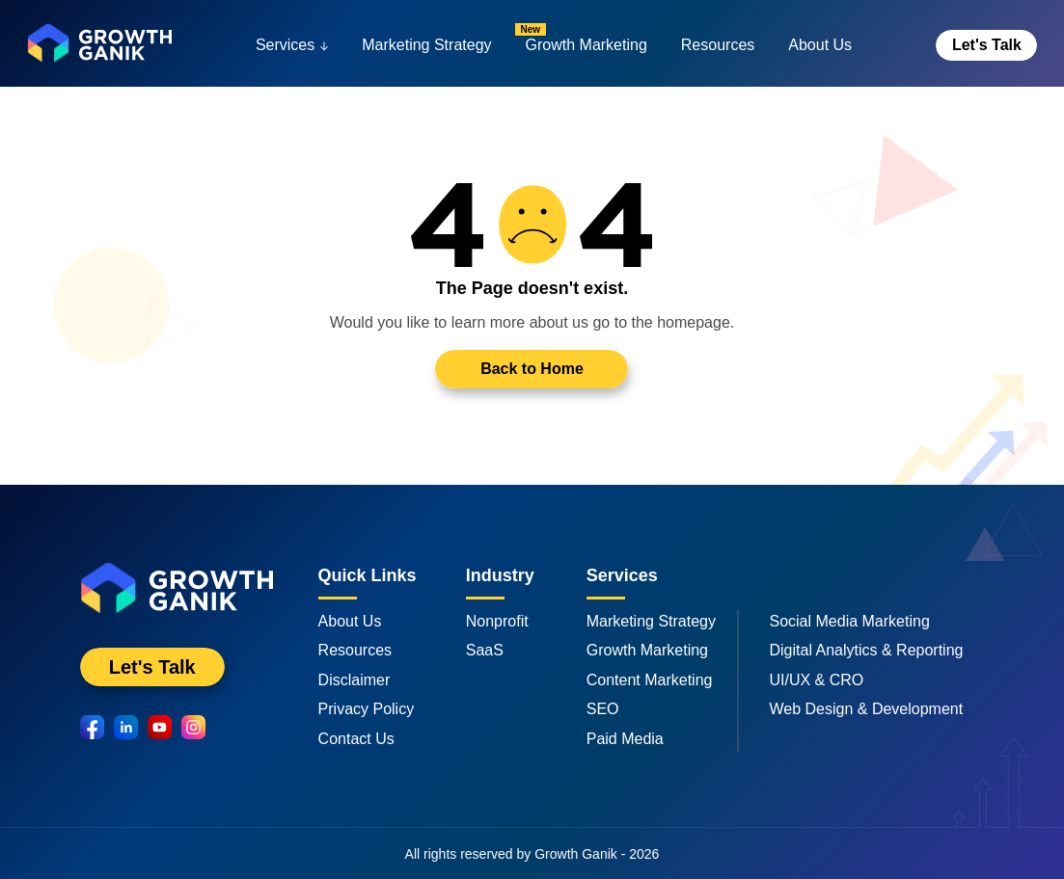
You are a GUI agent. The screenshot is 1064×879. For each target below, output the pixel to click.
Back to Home (532, 368)
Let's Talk (987, 45)
